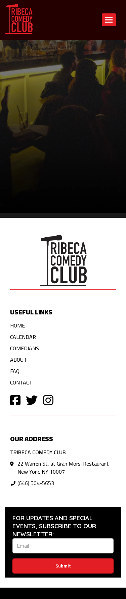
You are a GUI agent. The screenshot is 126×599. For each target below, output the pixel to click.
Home (17, 325)
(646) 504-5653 (35, 483)
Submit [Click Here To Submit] (63, 565)
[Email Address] (63, 545)
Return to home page (24, 49)
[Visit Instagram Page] (48, 399)
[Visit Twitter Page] (32, 399)
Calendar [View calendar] (64, 49)
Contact (21, 382)
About (18, 360)
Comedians (24, 348)
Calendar (23, 337)
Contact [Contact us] (89, 49)
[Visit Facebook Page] (15, 399)
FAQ (14, 371)
